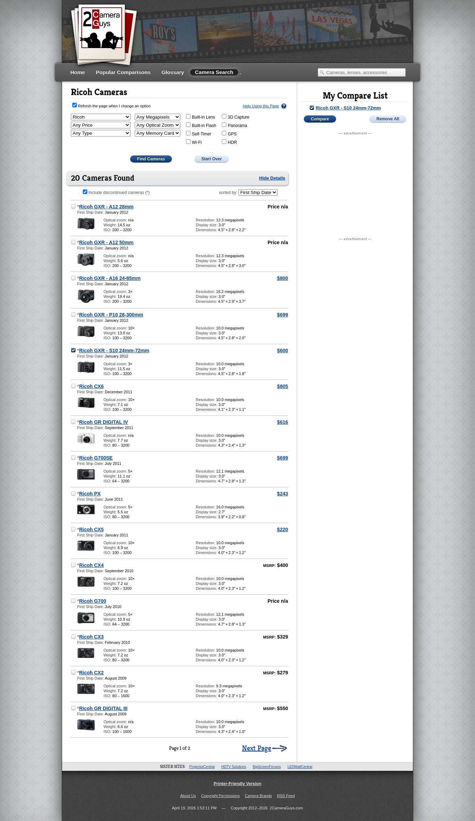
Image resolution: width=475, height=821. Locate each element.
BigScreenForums (267, 767)
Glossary (172, 72)
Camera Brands (258, 796)
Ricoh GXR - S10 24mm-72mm (114, 350)
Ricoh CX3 (91, 637)
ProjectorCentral (202, 767)
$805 (282, 386)
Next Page (256, 748)
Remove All (387, 118)
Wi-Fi (194, 142)
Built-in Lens (200, 117)
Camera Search (214, 72)
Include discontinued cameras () (116, 192)
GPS (229, 133)
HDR (229, 142)
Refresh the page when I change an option (114, 106)
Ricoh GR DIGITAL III (103, 708)
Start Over (211, 158)
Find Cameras (151, 158)
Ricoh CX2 (91, 672)
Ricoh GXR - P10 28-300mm (111, 315)
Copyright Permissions (220, 796)
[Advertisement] (278, 40)
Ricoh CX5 (91, 529)
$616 (282, 422)
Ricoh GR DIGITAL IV (103, 422)
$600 (282, 350)
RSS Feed (286, 796)
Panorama (234, 125)
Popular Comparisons (123, 72)
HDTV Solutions (233, 767)
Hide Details (272, 178)
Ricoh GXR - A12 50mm (106, 242)
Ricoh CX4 (91, 565)
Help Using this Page (261, 106)
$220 (282, 529)
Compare (320, 118)
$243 (282, 493)
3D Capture (235, 117)
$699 (282, 315)
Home (78, 72)
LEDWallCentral (299, 767)
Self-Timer (198, 133)
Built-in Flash (201, 125)
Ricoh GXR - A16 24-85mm (109, 278)
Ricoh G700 (92, 601)
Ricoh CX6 (91, 386)
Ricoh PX (89, 493)
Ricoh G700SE (96, 458)
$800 (282, 278)
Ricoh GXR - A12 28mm (106, 206)
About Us (188, 796)
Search (322, 72)
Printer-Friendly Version (237, 783)
